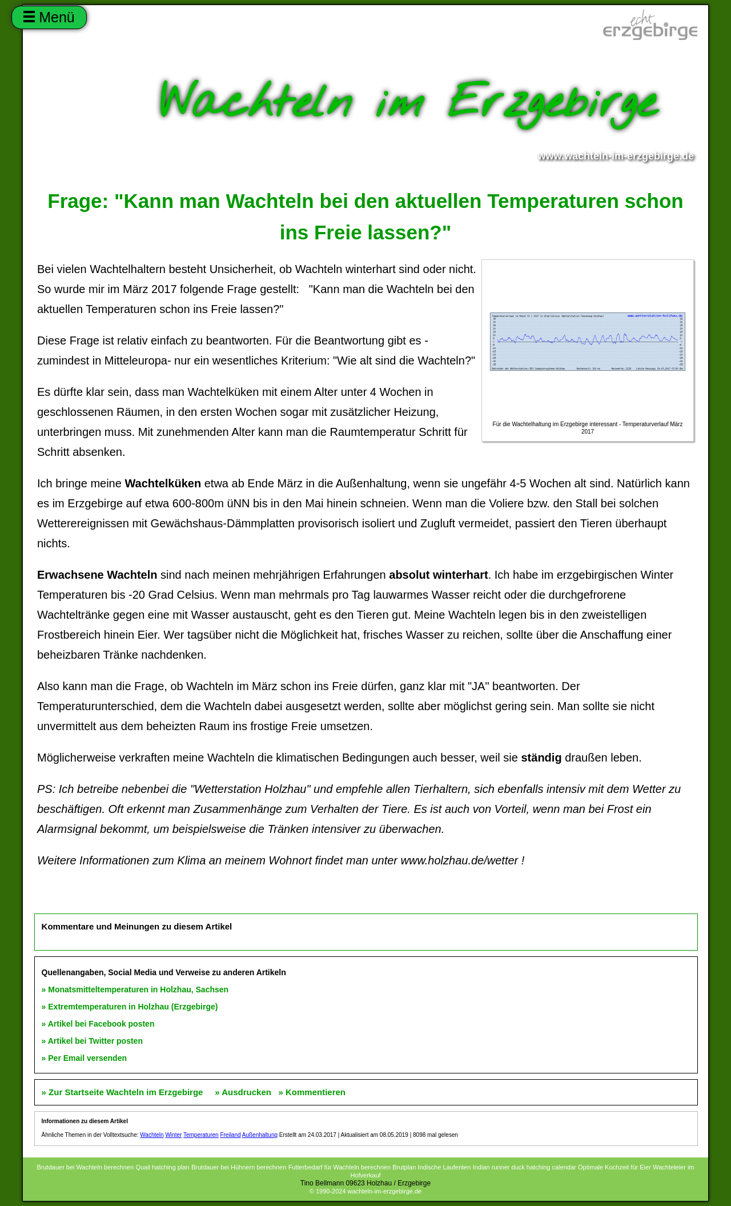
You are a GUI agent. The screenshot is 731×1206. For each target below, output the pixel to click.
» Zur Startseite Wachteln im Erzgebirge (124, 1092)
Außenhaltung (260, 1135)
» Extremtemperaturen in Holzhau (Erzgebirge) (130, 1006)
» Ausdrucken (243, 1092)
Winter (173, 1135)
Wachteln (151, 1135)
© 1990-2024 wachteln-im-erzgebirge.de (365, 1191)
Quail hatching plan (162, 1167)
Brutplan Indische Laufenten (431, 1167)
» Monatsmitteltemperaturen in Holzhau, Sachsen (135, 989)
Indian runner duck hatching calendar (524, 1167)
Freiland (230, 1135)
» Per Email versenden (84, 1058)
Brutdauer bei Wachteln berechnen (85, 1167)
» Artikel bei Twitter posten (92, 1040)
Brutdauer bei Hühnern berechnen (238, 1167)
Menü (48, 17)
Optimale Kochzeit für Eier (614, 1167)
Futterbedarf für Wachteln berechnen (339, 1167)
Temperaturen (201, 1135)
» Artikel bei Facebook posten (98, 1023)
